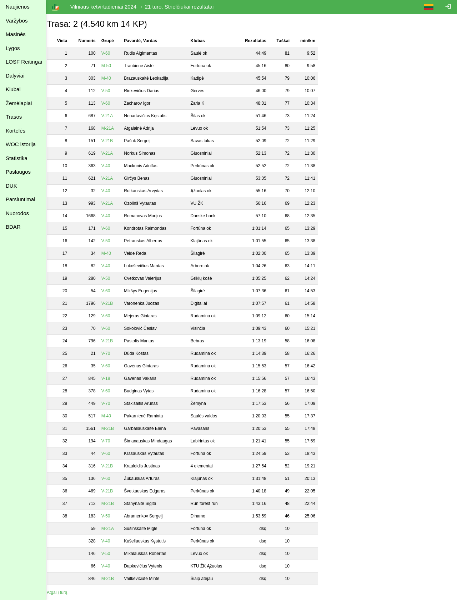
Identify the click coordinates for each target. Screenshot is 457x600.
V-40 (110, 165)
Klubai (13, 89)
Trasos (14, 117)
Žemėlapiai (19, 103)
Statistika (16, 158)
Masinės (16, 34)
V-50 (110, 90)
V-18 (110, 378)
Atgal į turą (61, 592)
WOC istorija (21, 144)
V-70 (110, 353)
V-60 (110, 53)
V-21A (112, 115)
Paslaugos (18, 172)
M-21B (112, 428)
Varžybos (16, 21)
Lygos (13, 48)
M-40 (111, 78)
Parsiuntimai (20, 199)
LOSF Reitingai (24, 62)
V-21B (112, 140)
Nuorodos (17, 213)
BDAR (13, 227)
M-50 (111, 65)
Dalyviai (15, 76)
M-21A (112, 128)
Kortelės (15, 131)
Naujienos (18, 7)
